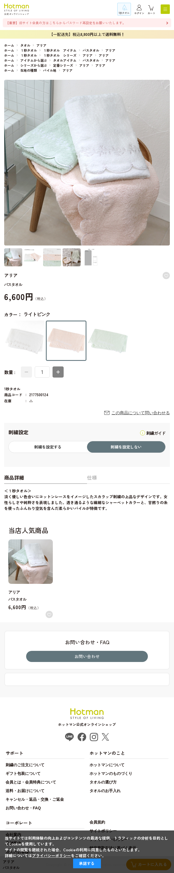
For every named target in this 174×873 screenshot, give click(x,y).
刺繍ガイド (156, 433)
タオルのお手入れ (105, 790)
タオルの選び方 (103, 782)
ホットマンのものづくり (111, 773)
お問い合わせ (87, 656)
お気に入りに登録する (166, 275)
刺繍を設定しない (126, 447)
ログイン (139, 13)
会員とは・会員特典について (31, 782)
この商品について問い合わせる (140, 412)
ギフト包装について (23, 773)
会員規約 (97, 822)
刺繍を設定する (47, 447)
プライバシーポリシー (51, 855)
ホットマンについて (107, 765)
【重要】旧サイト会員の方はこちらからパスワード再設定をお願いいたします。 (66, 22)
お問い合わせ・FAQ (23, 808)
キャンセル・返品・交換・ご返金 (35, 799)
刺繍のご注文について (25, 765)
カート (151, 13)
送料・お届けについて (25, 790)
